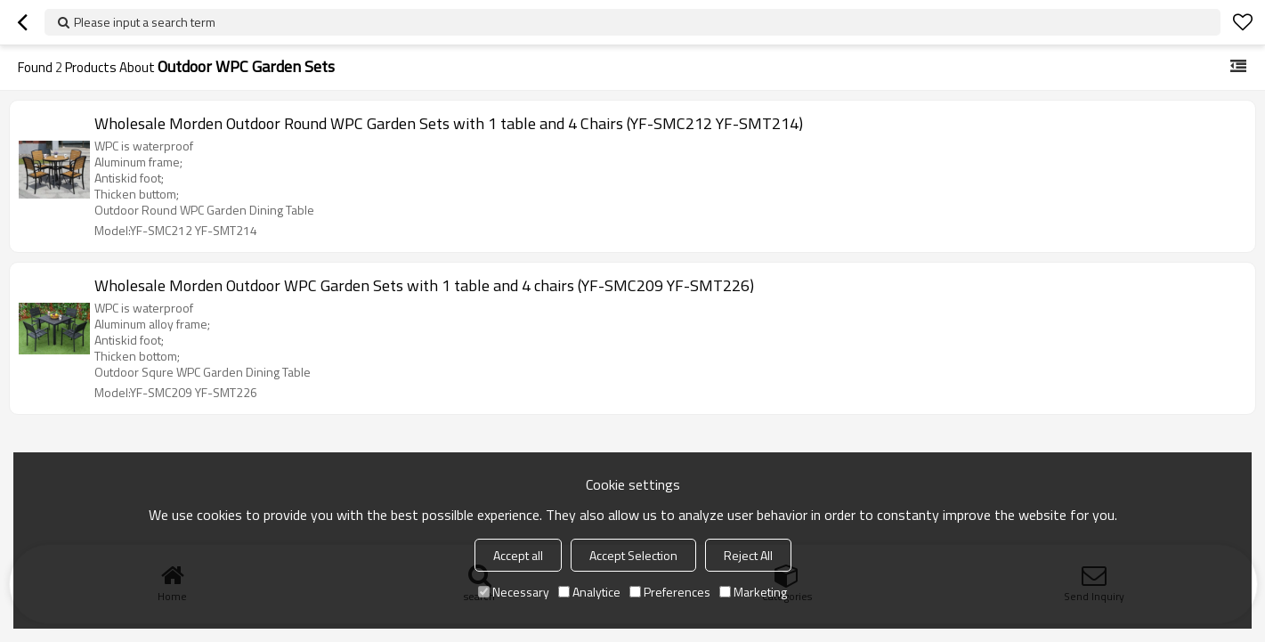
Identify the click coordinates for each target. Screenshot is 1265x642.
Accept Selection (633, 555)
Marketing (753, 591)
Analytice (589, 591)
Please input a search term (144, 21)
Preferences (669, 591)
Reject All (748, 555)
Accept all (518, 555)
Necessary (513, 591)
